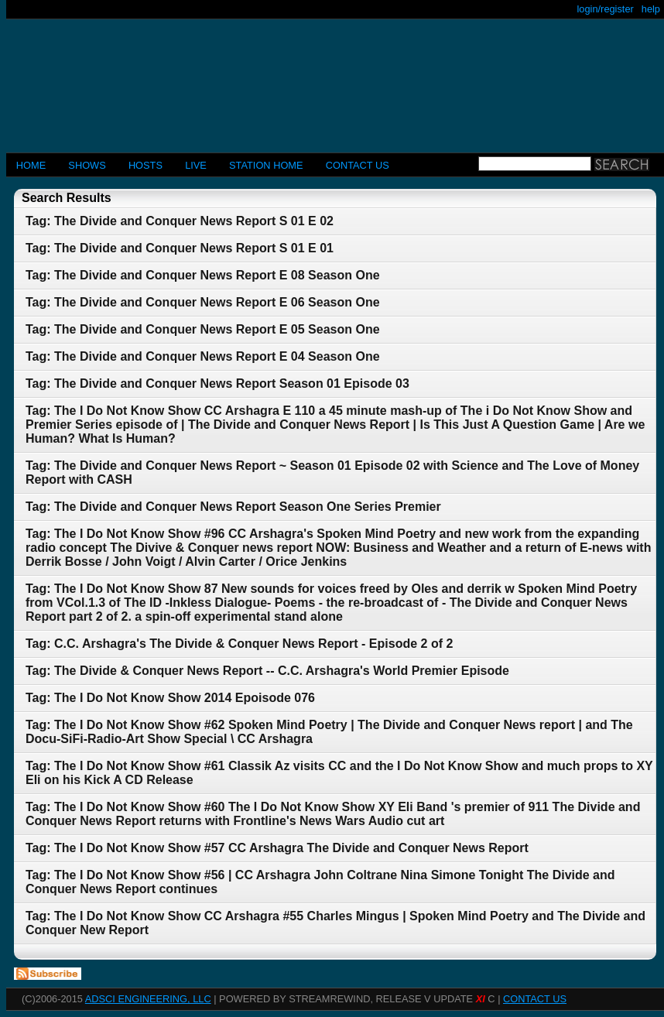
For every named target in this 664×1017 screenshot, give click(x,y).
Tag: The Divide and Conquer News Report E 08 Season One (203, 275)
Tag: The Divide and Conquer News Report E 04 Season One (203, 356)
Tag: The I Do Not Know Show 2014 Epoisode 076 (170, 697)
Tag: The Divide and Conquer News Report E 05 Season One (203, 329)
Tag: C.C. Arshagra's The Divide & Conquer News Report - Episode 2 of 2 (239, 643)
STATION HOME (266, 165)
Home (31, 165)
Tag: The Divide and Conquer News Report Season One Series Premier (233, 506)
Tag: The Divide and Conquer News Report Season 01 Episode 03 (217, 383)
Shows (86, 165)
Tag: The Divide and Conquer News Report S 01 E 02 (180, 221)
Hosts (145, 165)
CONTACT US (357, 165)
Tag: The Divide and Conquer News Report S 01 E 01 (180, 248)
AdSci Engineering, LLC (148, 999)
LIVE (196, 165)
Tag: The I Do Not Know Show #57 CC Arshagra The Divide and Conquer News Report (277, 847)
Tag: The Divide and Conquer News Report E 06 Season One (203, 302)
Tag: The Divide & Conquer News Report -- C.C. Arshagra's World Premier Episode (267, 670)
